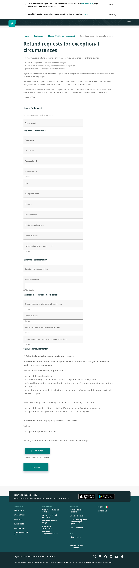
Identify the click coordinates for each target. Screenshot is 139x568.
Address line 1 (31, 161)
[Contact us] (102, 510)
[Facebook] (105, 556)
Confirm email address (34, 225)
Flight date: (29, 290)
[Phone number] (53, 235)
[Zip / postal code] (53, 193)
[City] (53, 183)
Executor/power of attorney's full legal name (43, 304)
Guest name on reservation (36, 269)
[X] (94, 556)
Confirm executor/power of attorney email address (46, 339)
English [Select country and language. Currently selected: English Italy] (104, 507)
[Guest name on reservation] (53, 269)
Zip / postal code (32, 194)
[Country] (53, 204)
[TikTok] (122, 556)
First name (29, 140)
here (86, 14)
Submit (36, 467)
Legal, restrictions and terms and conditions (35, 556)
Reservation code (32, 279)
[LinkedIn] (111, 556)
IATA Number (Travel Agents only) (39, 246)
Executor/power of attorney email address (42, 327)
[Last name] (53, 150)
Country (28, 204)
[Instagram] (100, 556)
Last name (29, 150)
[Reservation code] (53, 279)
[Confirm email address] (53, 225)
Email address (31, 215)
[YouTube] (116, 556)
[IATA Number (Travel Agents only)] (53, 246)
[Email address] (53, 214)
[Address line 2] (53, 171)
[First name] (53, 140)
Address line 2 (31, 171)
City (26, 183)
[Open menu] (129, 22)
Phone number (31, 236)
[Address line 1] (53, 161)
